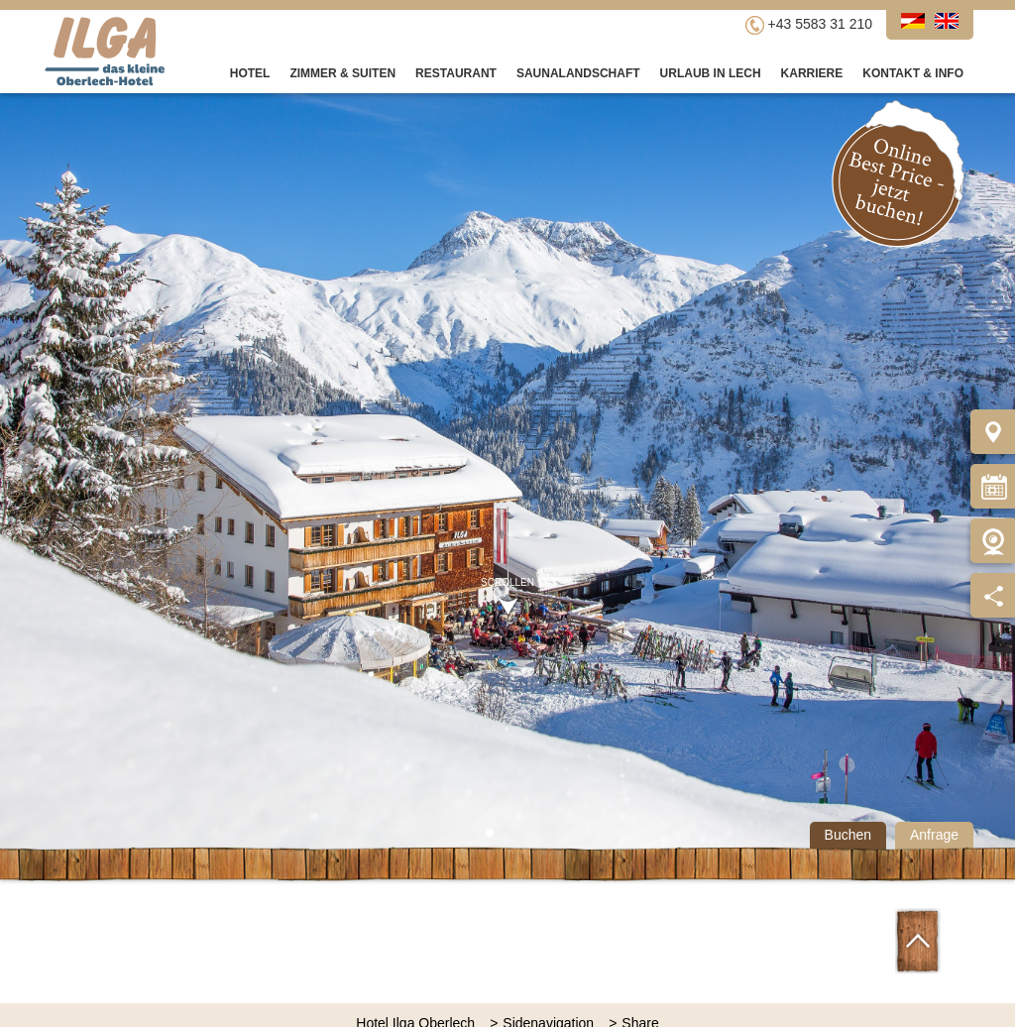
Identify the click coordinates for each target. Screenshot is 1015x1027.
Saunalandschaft (578, 73)
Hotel (250, 73)
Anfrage (934, 835)
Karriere (812, 73)
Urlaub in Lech (710, 73)
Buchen (848, 835)
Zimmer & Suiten (342, 73)
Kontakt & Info (912, 73)
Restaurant (456, 73)
